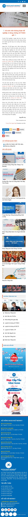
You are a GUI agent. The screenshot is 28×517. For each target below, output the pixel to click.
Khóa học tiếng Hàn (7, 493)
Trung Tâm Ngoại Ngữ (11, 123)
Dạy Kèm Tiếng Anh (10, 336)
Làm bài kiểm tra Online (8, 488)
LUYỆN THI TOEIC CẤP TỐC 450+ (14, 144)
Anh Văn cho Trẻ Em (10, 316)
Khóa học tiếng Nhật (7, 495)
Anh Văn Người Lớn (10, 333)
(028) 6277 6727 (13, 501)
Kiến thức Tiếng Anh (10, 340)
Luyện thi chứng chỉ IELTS (12, 326)
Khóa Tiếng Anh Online (11, 309)
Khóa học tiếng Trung (7, 491)
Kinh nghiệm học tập (7, 486)
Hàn (11, 300)
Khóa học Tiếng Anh (10, 313)
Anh (5, 300)
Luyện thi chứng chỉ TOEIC (12, 323)
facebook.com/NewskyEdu (13, 503)
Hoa (17, 300)
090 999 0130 (5, 501)
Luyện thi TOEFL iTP (10, 329)
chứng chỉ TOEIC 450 (7, 61)
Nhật (23, 300)
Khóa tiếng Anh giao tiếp (11, 319)
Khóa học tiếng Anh (10, 146)
